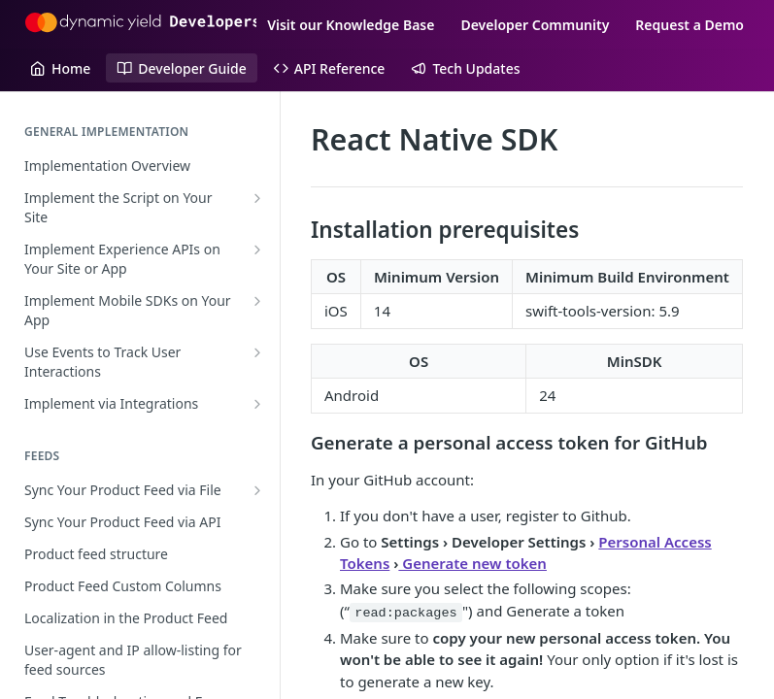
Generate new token (472, 563)
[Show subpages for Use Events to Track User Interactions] (257, 352)
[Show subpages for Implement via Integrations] (257, 404)
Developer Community (534, 25)
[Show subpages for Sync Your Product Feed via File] (257, 490)
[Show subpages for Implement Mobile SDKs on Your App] (257, 301)
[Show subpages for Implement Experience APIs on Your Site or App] (257, 249)
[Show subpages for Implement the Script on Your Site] (257, 198)
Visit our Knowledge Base (350, 25)
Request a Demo (689, 25)
